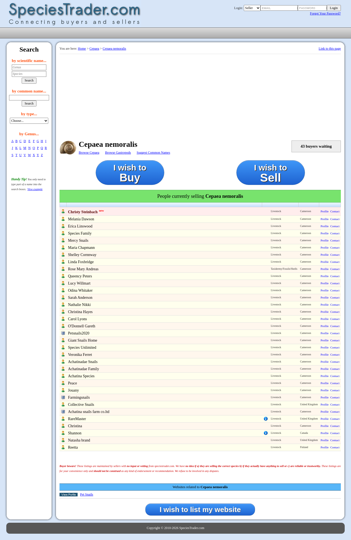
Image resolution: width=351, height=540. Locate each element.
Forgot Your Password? (325, 13)
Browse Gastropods (118, 152)
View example (35, 189)
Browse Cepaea (89, 152)
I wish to (130, 173)
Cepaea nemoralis (114, 48)
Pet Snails (86, 494)
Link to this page (330, 48)
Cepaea (94, 48)
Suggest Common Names (153, 152)
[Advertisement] (200, 95)
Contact (334, 211)
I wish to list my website (200, 509)
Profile (325, 211)
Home (82, 48)
